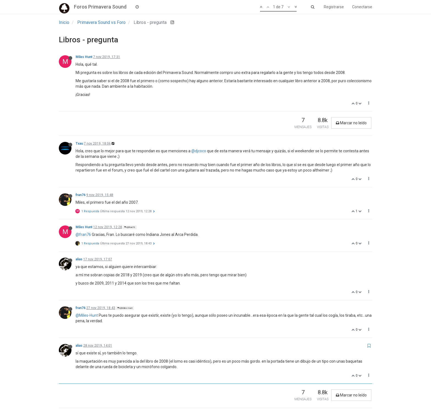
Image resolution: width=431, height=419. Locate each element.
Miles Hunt (84, 57)
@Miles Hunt (124, 308)
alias (79, 259)
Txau (79, 143)
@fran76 (129, 227)
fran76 (80, 195)
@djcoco (198, 151)
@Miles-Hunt (87, 315)
